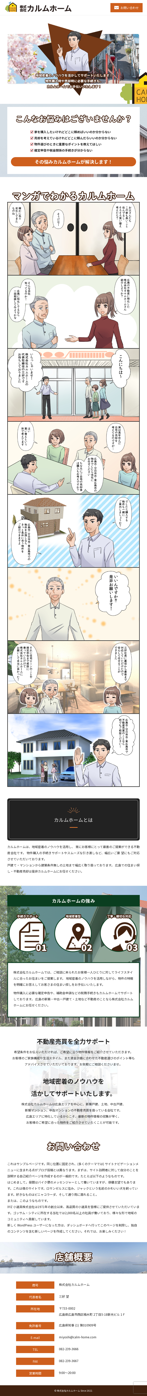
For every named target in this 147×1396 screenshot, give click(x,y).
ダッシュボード (77, 1225)
